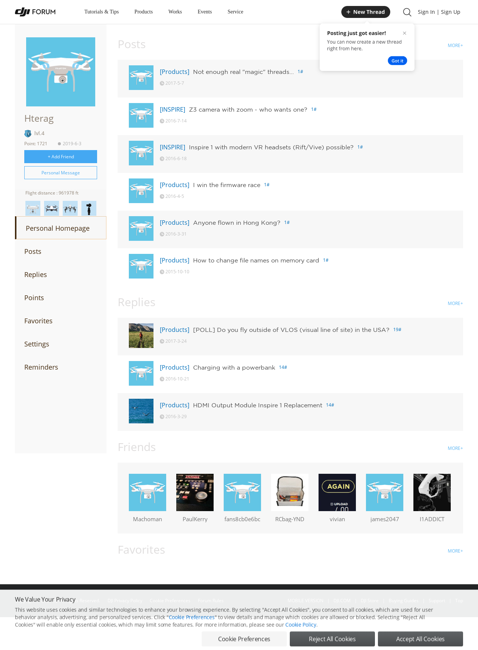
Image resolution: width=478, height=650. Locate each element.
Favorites (38, 320)
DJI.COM (342, 600)
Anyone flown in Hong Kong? (236, 222)
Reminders (41, 367)
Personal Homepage (58, 228)
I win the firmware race (226, 184)
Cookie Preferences (170, 600)
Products (143, 12)
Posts (32, 251)
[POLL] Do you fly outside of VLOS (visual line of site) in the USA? (291, 329)
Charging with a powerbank (234, 367)
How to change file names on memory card (256, 260)
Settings (36, 343)
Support (437, 600)
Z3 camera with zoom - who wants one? (248, 109)
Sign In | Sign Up (439, 11)
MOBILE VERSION (305, 600)
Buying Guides (404, 600)
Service (235, 12)
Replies (35, 274)
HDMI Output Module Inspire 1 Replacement (257, 405)
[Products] (174, 72)
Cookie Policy (300, 642)
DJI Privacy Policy (125, 600)
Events (205, 12)
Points (34, 297)
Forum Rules (211, 600)
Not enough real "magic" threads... (243, 71)
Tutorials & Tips (101, 12)
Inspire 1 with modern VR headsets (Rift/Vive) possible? (271, 147)
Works (175, 12)
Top (459, 600)
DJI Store (370, 600)
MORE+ (455, 45)
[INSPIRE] (172, 109)
